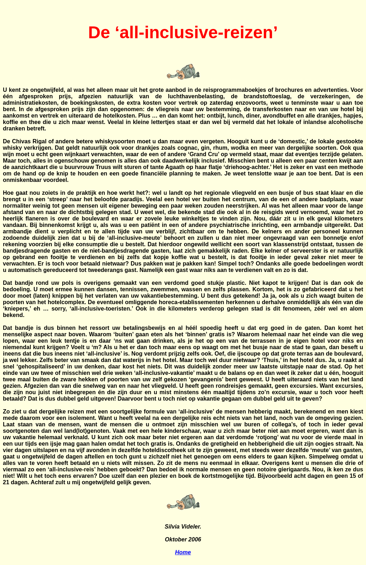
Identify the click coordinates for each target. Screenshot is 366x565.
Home (183, 552)
